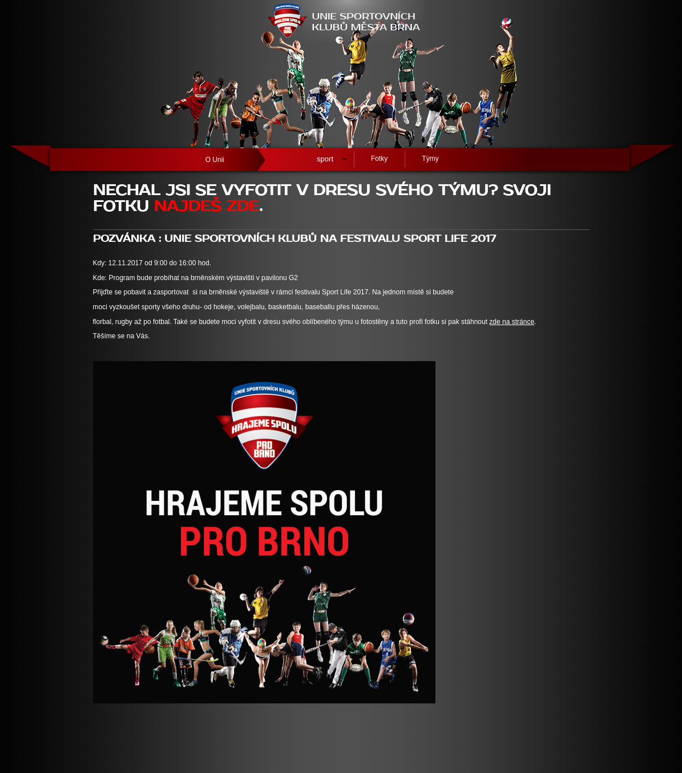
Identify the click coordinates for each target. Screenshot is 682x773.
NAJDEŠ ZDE (206, 206)
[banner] (341, 74)
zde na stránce (511, 322)
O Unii (214, 160)
